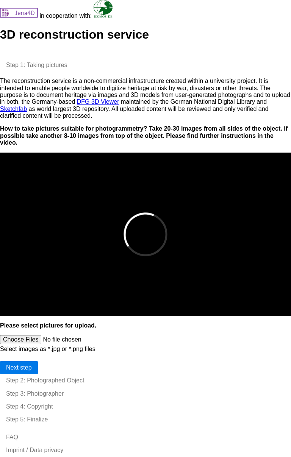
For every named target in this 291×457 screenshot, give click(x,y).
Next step (19, 367)
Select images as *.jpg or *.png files (47, 349)
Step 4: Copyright (29, 406)
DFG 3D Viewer (98, 101)
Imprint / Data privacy (34, 450)
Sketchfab (13, 109)
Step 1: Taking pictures (36, 65)
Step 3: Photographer (35, 393)
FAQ (12, 437)
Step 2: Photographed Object (45, 380)
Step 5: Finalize (27, 419)
